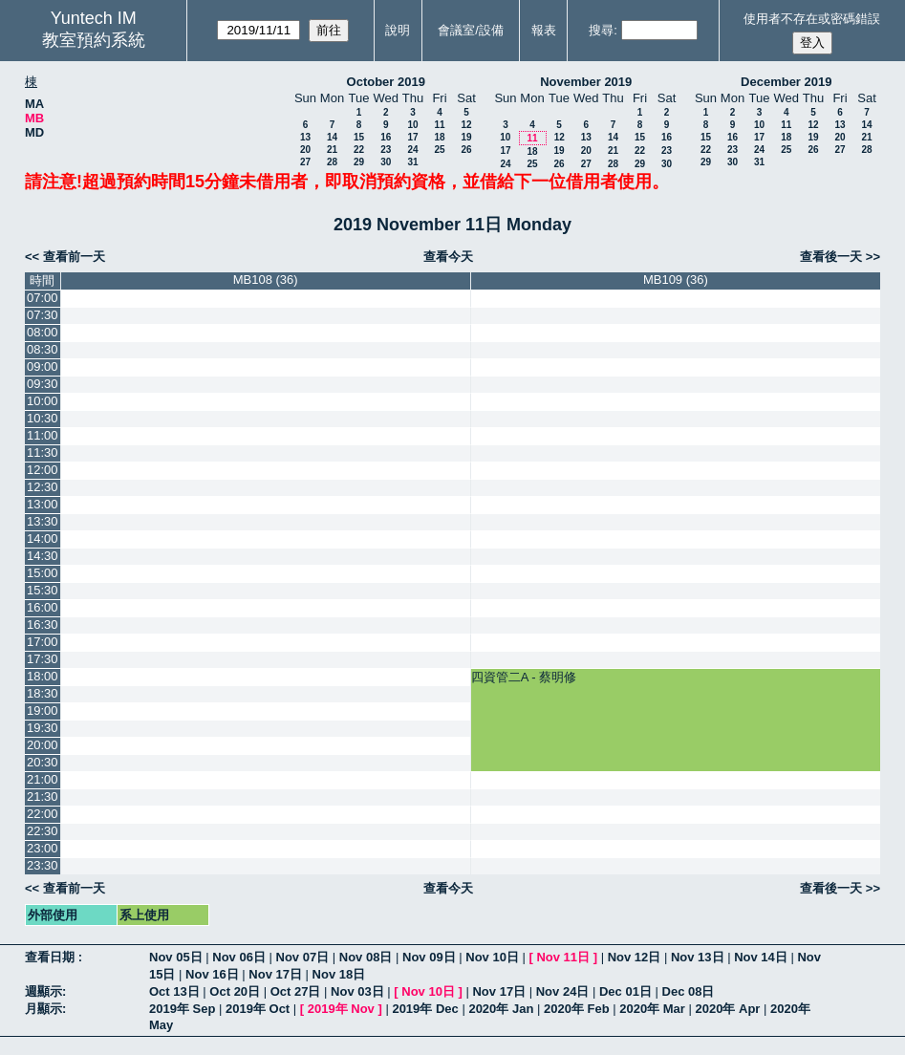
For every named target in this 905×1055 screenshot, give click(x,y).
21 (332, 149)
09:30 (42, 384)
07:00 (42, 298)
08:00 (42, 332)
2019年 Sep (182, 1008)
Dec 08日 (688, 991)
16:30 (42, 624)
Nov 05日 (176, 957)
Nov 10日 (492, 957)
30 (385, 162)
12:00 (42, 470)
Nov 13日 (697, 957)
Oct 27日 (295, 991)
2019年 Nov (341, 1008)
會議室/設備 (471, 30)
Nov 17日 (275, 974)
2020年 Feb (577, 1008)
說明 (397, 30)
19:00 (42, 710)
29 (359, 162)
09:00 (42, 366)
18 (439, 137)
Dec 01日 (625, 991)
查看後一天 (831, 256)
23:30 (42, 865)
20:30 (42, 762)
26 (466, 149)
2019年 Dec (425, 1008)
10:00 (42, 401)
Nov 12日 (634, 957)
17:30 (42, 659)
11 (439, 124)
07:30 (42, 315)
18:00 (42, 676)
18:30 (42, 693)
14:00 (42, 538)
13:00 (42, 504)
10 (412, 124)
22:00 (42, 814)
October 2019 (386, 82)
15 (359, 137)
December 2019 (786, 82)
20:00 (42, 745)
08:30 (42, 349)
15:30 (42, 590)
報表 (543, 30)
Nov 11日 (563, 957)
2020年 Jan (500, 1008)
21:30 (42, 796)
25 (439, 149)
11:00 (42, 435)
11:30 (42, 452)
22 (359, 149)
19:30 (42, 728)
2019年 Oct (258, 1008)
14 (332, 137)
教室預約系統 (93, 40)
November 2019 (586, 82)
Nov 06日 (239, 957)
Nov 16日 (212, 974)
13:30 (42, 521)
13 (305, 137)
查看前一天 (74, 256)
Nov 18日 (339, 974)
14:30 (42, 556)
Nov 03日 (357, 991)
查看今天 (448, 256)
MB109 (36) (675, 279)
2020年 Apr (727, 1008)
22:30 (42, 831)
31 (412, 162)
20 (305, 149)
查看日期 (51, 957)
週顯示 (43, 991)
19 (466, 137)
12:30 (42, 487)
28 (332, 162)
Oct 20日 (234, 991)
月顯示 (43, 1008)
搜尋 (601, 30)
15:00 (42, 573)
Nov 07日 (303, 957)
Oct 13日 (174, 991)
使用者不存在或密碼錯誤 (811, 18)
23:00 (42, 848)
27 (305, 162)
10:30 (42, 418)
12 (466, 124)
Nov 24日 (563, 991)
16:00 (42, 607)
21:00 (42, 779)
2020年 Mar (652, 1008)
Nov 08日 (366, 957)
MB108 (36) (265, 279)
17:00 (42, 642)
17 (412, 137)
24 (412, 149)
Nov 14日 (760, 957)
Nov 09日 (429, 957)
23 (385, 149)
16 (385, 137)
